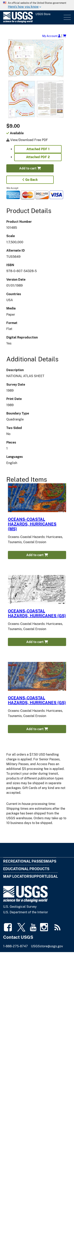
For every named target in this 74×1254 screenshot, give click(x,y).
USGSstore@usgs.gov (47, 946)
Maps (51, 861)
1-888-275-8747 (15, 946)
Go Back (30, 180)
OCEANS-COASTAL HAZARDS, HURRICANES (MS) (32, 524)
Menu (67, 17)
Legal (52, 876)
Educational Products (26, 869)
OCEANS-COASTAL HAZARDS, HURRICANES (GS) (37, 613)
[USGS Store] (33, 17)
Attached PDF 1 (38, 149)
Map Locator (16, 876)
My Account (51, 36)
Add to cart (30, 168)
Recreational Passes (24, 861)
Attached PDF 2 (38, 157)
